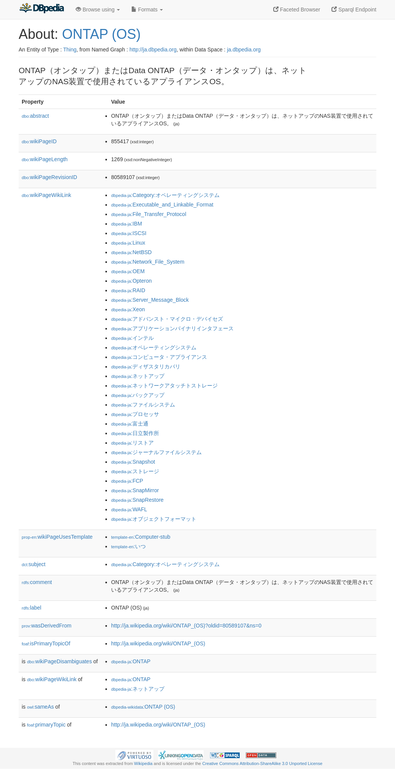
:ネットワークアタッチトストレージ (164, 385)
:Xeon (128, 309)
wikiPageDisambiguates (59, 661)
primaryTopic (46, 725)
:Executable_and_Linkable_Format (162, 205)
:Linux (128, 243)
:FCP (127, 481)
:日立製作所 (135, 433)
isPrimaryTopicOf (46, 643)
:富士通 (129, 424)
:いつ (128, 546)
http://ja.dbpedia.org (153, 49)
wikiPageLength (45, 159)
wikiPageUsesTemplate (57, 537)
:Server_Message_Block (150, 300)
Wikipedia (143, 763)
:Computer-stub (140, 537)
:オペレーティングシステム (153, 347)
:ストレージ (135, 471)
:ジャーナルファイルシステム (156, 452)
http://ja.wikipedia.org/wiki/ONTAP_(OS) (158, 643)
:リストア (132, 443)
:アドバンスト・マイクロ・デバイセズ (167, 319)
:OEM (128, 271)
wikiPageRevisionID (49, 177)
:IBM (126, 224)
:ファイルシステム (143, 405)
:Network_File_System (147, 262)
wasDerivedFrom (47, 626)
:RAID (128, 290)
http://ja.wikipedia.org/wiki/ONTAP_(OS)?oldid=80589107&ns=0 (186, 626)
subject (33, 564)
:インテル (132, 338)
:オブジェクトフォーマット (153, 519)
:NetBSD (131, 252)
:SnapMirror (135, 490)
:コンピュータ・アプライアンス (159, 357)
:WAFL (129, 509)
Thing (69, 49)
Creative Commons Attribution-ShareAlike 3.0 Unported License (262, 763)
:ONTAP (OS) (143, 707)
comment (37, 582)
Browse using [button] (98, 9)
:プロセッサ (135, 414)
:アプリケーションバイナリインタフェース (172, 328)
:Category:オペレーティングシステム (165, 195)
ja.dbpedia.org (244, 49)
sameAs (40, 707)
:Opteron (131, 281)
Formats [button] (147, 9)
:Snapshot (133, 462)
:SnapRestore (137, 500)
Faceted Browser (296, 9)
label (31, 608)
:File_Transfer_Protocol (148, 214)
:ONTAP (130, 661)
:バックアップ (137, 395)
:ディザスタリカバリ (145, 366)
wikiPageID (39, 141)
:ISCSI (129, 233)
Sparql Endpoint (353, 9)
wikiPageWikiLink (46, 195)
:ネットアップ (137, 376)
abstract (35, 116)
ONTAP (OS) (101, 34)
